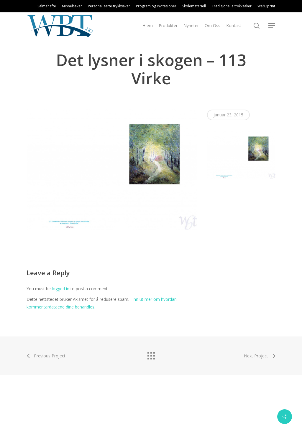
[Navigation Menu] (271, 26)
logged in (60, 288)
